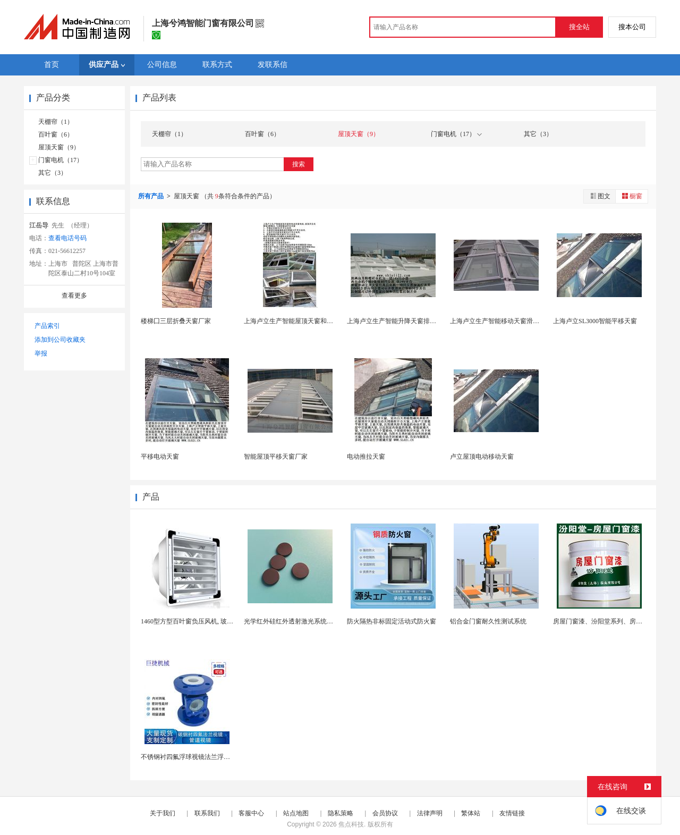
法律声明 (430, 813)
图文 (599, 196)
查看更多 (74, 295)
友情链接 (512, 813)
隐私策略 (340, 813)
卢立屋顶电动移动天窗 (482, 456)
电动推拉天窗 (366, 456)
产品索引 (47, 326)
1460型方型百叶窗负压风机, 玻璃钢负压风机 (203, 621)
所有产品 (151, 196)
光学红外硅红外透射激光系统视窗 (291, 621)
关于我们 (162, 813)
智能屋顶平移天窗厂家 (276, 456)
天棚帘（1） (55, 121)
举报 (41, 353)
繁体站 (470, 813)
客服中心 (251, 813)
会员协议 (385, 813)
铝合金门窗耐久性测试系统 (488, 621)
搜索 (298, 164)
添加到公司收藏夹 (60, 339)
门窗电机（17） (60, 160)
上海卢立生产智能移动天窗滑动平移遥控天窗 (513, 321)
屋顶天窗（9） (59, 147)
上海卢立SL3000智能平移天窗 (595, 321)
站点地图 (296, 813)
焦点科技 (351, 824)
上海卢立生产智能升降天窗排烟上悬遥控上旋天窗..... (421, 321)
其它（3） (52, 172)
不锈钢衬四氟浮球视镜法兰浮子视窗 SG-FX (202, 757)
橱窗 (631, 196)
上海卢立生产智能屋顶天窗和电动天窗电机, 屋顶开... (318, 321)
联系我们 (207, 813)
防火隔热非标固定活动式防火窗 (391, 621)
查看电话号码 (67, 238)
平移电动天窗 (160, 456)
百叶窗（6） (55, 134)
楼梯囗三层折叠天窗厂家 (176, 321)
